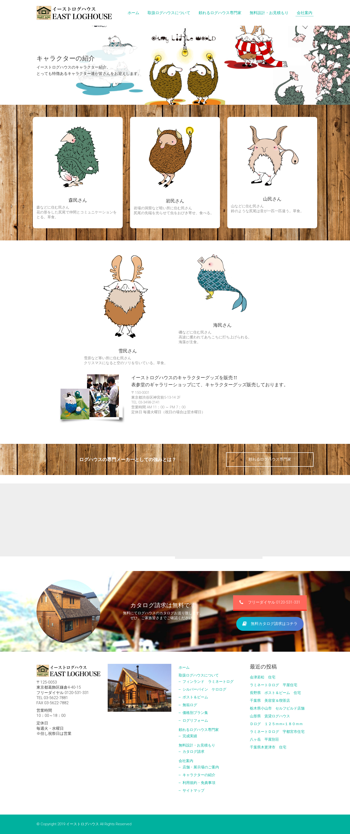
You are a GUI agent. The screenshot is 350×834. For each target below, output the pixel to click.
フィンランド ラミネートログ (208, 681)
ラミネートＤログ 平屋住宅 (273, 685)
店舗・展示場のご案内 (201, 767)
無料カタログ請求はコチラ (270, 636)
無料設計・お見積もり (197, 745)
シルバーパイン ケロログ (204, 689)
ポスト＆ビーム (195, 697)
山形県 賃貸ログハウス (270, 716)
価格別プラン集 (195, 713)
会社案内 (186, 761)
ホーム (184, 667)
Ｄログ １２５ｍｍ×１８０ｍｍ (276, 724)
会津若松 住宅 (262, 677)
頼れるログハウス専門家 (269, 459)
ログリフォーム (195, 720)
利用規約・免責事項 (199, 783)
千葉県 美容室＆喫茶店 (270, 700)
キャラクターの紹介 (199, 775)
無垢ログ (190, 705)
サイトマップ (193, 790)
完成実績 (190, 736)
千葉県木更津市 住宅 (268, 747)
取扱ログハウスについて (199, 675)
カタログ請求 (193, 751)
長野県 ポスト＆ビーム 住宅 (275, 693)
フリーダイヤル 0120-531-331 (269, 615)
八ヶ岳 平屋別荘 (264, 739)
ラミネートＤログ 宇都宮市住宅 (277, 731)
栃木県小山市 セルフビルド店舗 (277, 708)
